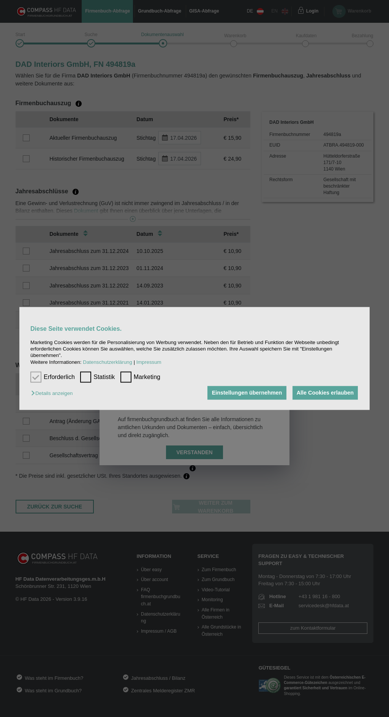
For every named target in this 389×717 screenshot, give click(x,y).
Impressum (148, 362)
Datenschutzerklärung (107, 362)
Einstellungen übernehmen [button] (246, 393)
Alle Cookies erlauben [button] (324, 393)
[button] (53, 393)
